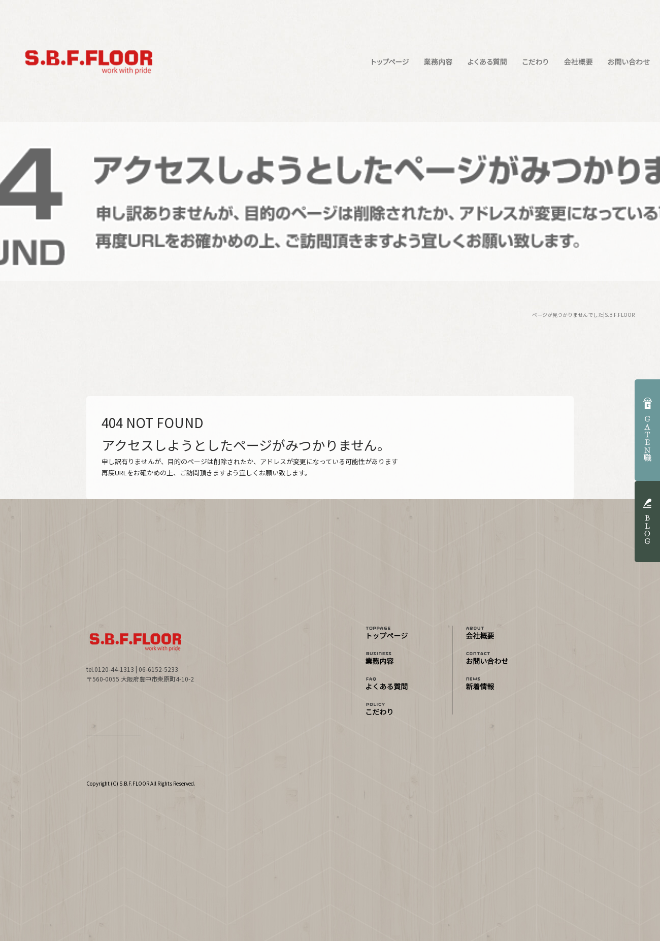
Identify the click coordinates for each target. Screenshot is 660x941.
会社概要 (577, 62)
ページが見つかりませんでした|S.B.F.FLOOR (583, 314)
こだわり (535, 62)
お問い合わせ (629, 62)
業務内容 (437, 62)
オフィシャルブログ (497, 684)
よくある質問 (487, 62)
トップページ (389, 62)
